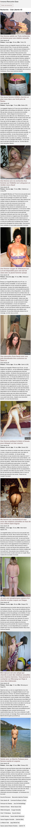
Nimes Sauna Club (16, 806)
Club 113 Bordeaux (5, 813)
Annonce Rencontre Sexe (9, 2)
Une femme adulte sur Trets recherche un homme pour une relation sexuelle (15, 37)
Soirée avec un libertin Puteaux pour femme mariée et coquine (14, 760)
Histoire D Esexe (5, 806)
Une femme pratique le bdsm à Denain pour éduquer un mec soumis (15, 442)
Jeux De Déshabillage (19, 803)
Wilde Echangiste (5, 810)
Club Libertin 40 (4, 800)
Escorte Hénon (16, 813)
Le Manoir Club (4, 822)
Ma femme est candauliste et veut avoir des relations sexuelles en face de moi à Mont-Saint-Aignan (15, 522)
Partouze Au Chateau (6, 803)
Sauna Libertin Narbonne (17, 816)
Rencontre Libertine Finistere (20, 797)
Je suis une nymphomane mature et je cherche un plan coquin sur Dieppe (15, 599)
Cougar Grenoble (16, 810)
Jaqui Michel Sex (15, 822)
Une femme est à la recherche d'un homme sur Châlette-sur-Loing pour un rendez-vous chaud (15, 183)
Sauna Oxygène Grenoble (7, 819)
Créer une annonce (6, 5)
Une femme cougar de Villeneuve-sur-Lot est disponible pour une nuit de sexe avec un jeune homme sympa (14, 271)
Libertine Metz (20, 819)
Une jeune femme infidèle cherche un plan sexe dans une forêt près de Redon (14, 99)
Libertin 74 (22, 826)
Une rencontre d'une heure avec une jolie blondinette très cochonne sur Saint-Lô (14, 358)
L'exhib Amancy (4, 816)
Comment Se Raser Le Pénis (18, 800)
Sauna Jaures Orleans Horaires (9, 826)
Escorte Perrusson (5, 797)
